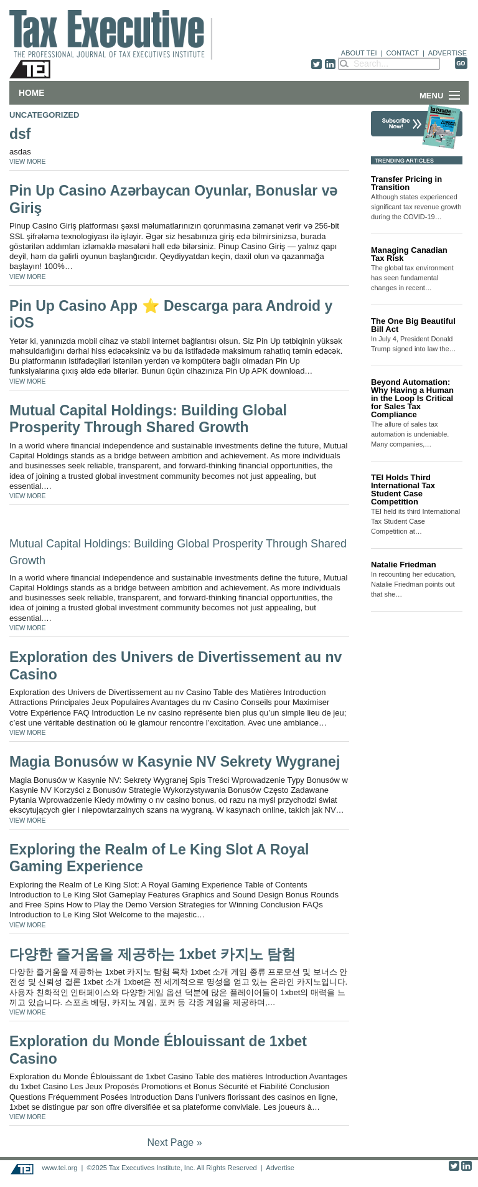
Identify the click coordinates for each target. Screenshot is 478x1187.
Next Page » (174, 1143)
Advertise (280, 1167)
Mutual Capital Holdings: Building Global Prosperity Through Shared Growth (148, 419)
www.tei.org (59, 1167)
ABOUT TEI (359, 53)
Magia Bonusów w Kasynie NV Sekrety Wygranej (174, 762)
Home (31, 93)
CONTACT (403, 53)
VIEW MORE (27, 161)
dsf (20, 134)
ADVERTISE (447, 53)
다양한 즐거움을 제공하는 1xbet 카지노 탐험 (152, 954)
